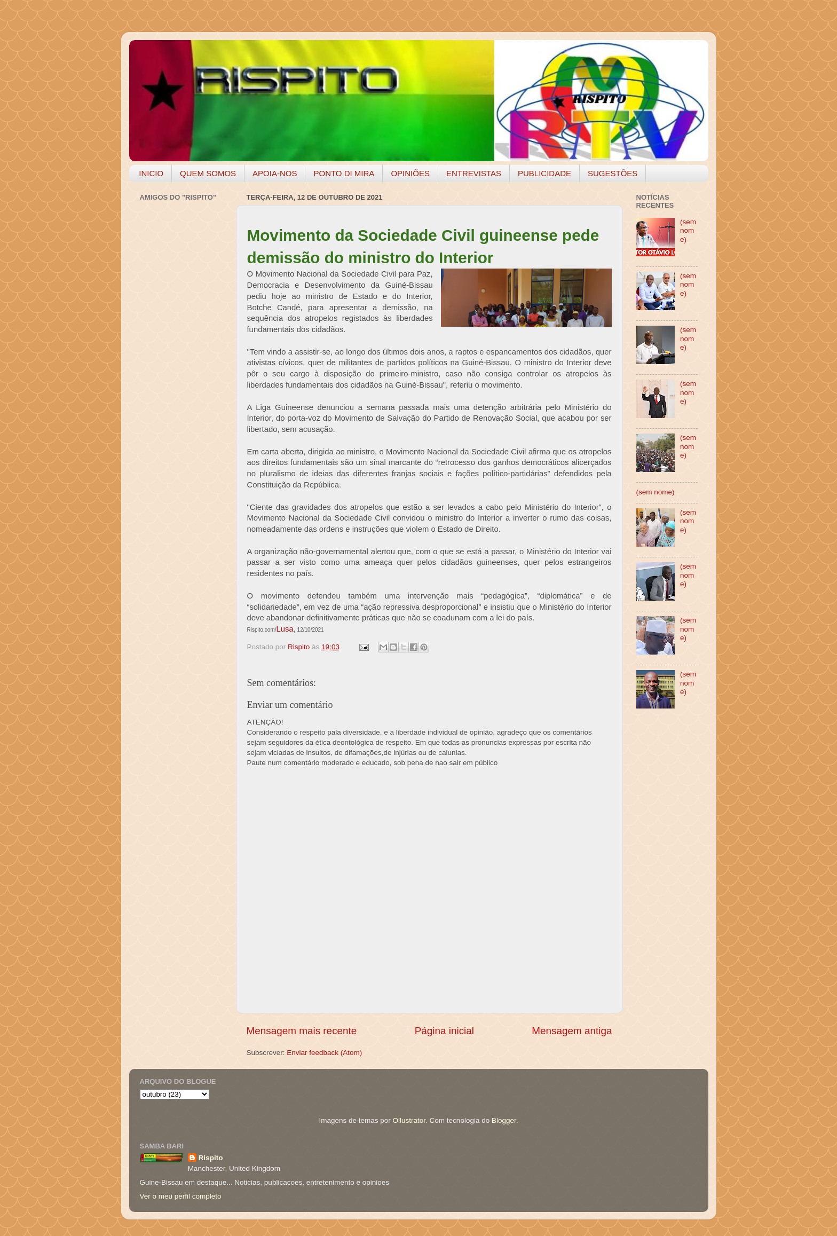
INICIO (151, 173)
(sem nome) (688, 230)
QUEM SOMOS (208, 173)
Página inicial (444, 1030)
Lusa (285, 629)
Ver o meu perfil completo (181, 1196)
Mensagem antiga (572, 1030)
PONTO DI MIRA (343, 173)
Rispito (211, 1158)
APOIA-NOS (274, 173)
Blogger (504, 1120)
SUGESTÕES (612, 173)
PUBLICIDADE (544, 173)
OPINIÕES (410, 173)
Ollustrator (409, 1120)
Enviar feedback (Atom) (324, 1053)
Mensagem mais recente (302, 1030)
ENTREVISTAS (473, 173)
